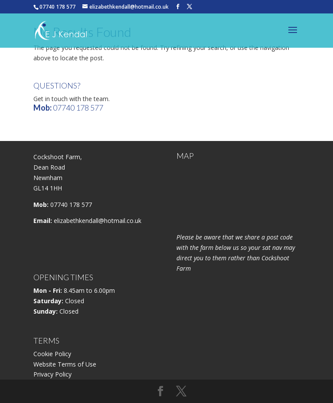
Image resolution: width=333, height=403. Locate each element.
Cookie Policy (52, 354)
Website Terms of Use (64, 364)
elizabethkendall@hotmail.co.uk (97, 220)
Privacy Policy (52, 374)
